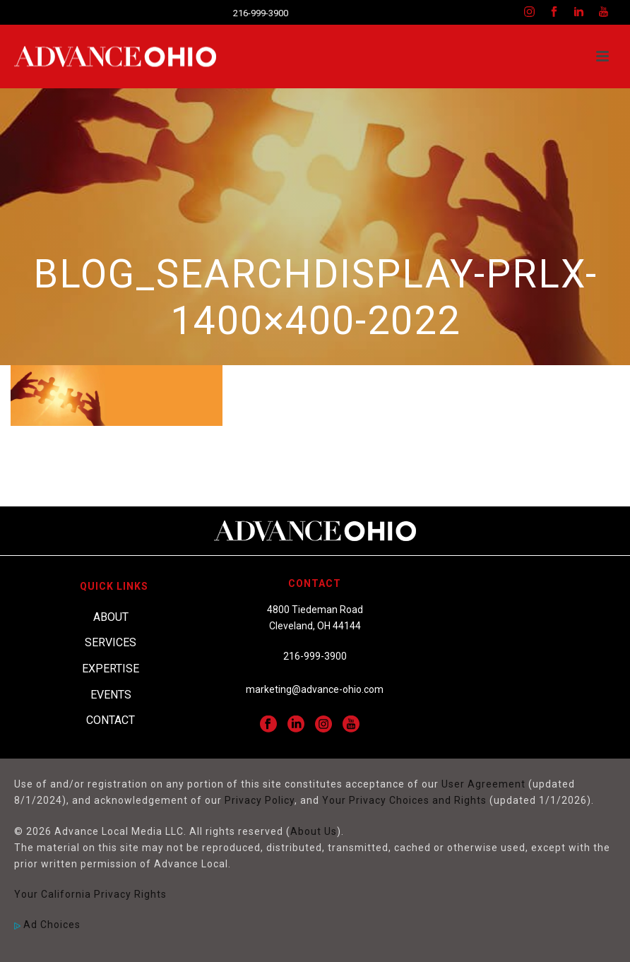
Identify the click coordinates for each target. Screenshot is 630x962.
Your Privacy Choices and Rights (404, 800)
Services (110, 642)
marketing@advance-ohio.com (315, 689)
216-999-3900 (260, 13)
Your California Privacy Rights (90, 894)
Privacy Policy (260, 800)
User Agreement (483, 784)
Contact (110, 720)
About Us (313, 831)
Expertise (110, 668)
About (111, 617)
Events (110, 694)
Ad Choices (47, 924)
